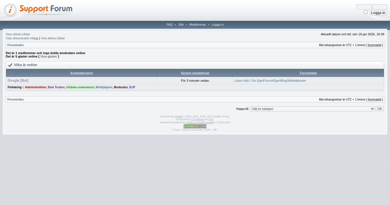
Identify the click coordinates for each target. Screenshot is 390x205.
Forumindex (15, 45)
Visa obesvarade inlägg (22, 38)
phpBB (178, 116)
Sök (181, 24)
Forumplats (308, 73)
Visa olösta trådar (18, 34)
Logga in (217, 24)
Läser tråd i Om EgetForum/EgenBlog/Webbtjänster (270, 80)
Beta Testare (56, 87)
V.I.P (132, 87)
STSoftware (197, 119)
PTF (211, 119)
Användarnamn (81, 73)
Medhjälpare (104, 87)
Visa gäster (48, 56)
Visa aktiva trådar (53, 38)
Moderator (121, 87)
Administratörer (35, 87)
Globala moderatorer (80, 87)
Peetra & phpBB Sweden (200, 122)
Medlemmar (197, 24)
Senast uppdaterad (195, 73)
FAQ (169, 24)
